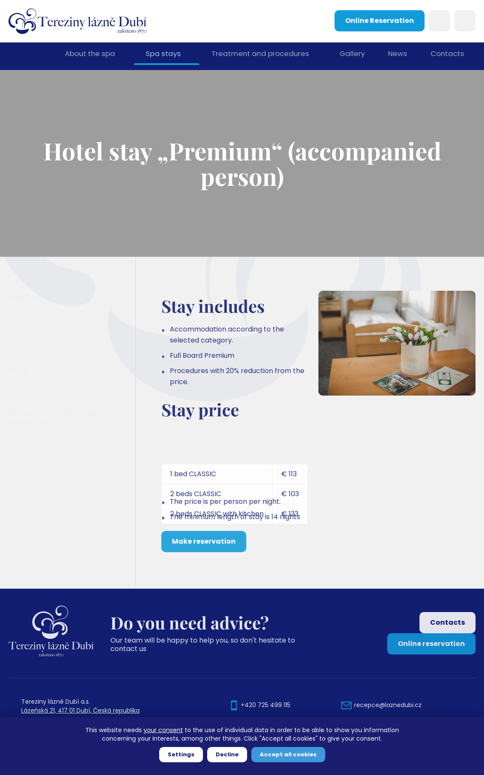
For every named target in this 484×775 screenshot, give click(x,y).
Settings (181, 754)
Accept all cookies (288, 754)
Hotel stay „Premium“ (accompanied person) (67, 322)
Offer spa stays (44, 297)
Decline (227, 754)
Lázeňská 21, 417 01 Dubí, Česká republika (80, 710)
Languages (465, 20)
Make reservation (204, 573)
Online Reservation (379, 20)
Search (439, 20)
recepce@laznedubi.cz (388, 705)
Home (31, 56)
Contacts (447, 56)
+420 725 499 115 (265, 705)
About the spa (91, 56)
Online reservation (431, 644)
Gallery (350, 56)
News (396, 56)
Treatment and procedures (259, 56)
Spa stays (163, 56)
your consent (163, 730)
